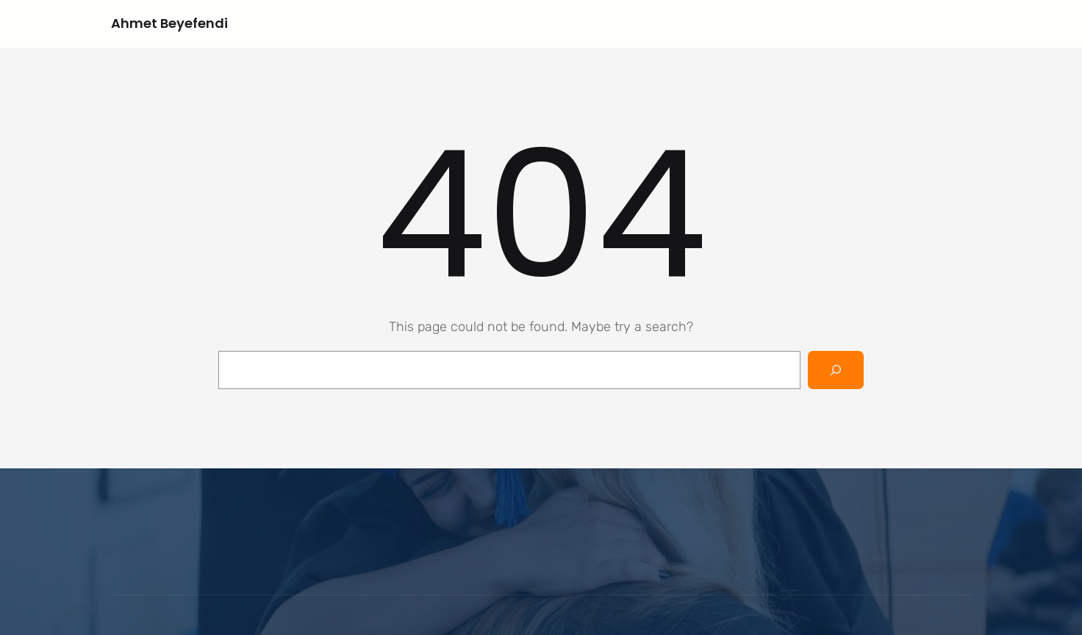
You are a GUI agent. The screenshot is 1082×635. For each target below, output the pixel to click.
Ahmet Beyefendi (169, 23)
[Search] (836, 370)
